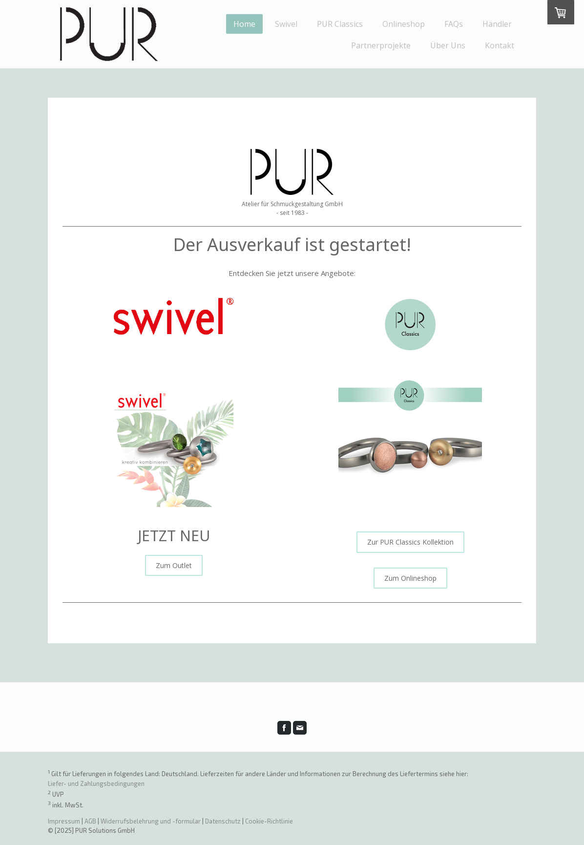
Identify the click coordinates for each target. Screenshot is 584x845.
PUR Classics (340, 24)
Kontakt (499, 45)
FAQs (453, 24)
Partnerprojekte (381, 45)
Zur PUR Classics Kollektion (410, 542)
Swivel (286, 24)
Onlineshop (403, 24)
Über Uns (447, 45)
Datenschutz (223, 821)
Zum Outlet (174, 565)
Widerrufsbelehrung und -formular (151, 821)
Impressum (64, 821)
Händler (497, 24)
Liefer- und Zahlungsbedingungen (96, 783)
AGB (90, 821)
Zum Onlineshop (410, 578)
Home (244, 24)
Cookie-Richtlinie (269, 821)
